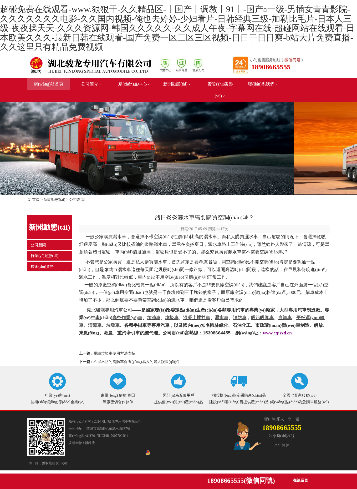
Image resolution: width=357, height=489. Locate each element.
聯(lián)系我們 (263, 84)
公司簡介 (91, 84)
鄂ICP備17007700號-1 (112, 436)
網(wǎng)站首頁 (49, 84)
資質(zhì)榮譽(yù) (220, 90)
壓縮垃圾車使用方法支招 (114, 353)
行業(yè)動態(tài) (44, 256)
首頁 (36, 199)
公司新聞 (38, 245)
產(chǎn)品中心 (134, 84)
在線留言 (300, 480)
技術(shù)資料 (42, 266)
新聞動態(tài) (177, 84)
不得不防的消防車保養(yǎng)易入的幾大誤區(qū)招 (136, 362)
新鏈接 (90, 443)
